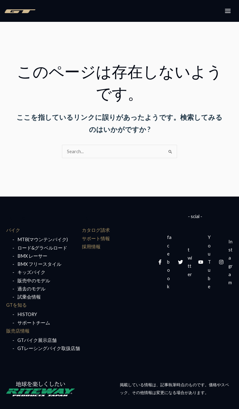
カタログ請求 (96, 230)
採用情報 (91, 246)
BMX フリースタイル (39, 264)
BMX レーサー (32, 256)
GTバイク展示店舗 (37, 340)
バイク (13, 230)
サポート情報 (96, 238)
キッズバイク (31, 272)
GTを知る (16, 305)
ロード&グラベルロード (42, 248)
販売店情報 (18, 331)
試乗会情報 (29, 296)
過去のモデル (31, 288)
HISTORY (27, 314)
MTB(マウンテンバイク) (42, 239)
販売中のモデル (33, 280)
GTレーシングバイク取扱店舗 (48, 348)
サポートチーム (33, 322)
